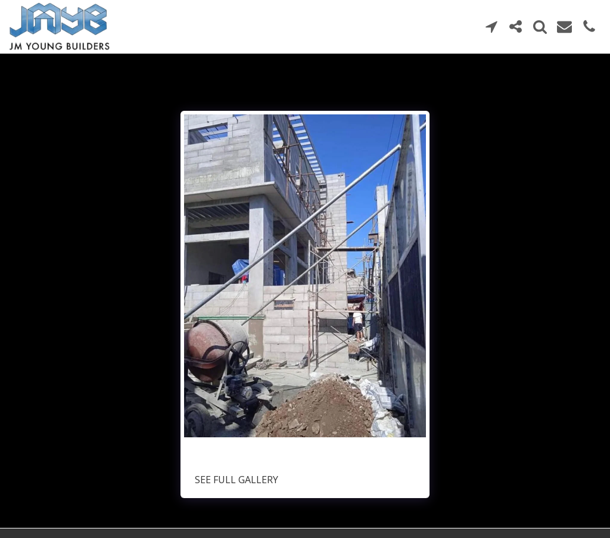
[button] (491, 26)
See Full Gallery (236, 479)
